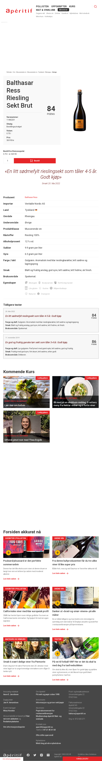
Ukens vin (49, 13)
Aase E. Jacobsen (10, 694)
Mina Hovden (9, 711)
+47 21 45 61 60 (49, 730)
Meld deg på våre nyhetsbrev (48, 743)
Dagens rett (40, 13)
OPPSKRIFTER (59, 6)
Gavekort (64, 13)
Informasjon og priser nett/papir (50, 702)
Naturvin (32, 294)
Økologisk (33, 283)
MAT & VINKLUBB (45, 10)
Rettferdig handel (65, 283)
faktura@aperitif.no (77, 713)
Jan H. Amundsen (10, 702)
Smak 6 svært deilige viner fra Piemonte (24, 661)
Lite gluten (33, 288)
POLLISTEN (42, 6)
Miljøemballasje (60, 288)
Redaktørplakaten (11, 721)
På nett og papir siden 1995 (48, 694)
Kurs (72, 6)
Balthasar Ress (31, 197)
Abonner (63, 10)
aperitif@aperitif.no (44, 727)
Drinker (57, 13)
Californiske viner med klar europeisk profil (26, 611)
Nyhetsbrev (74, 13)
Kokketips (48, 16)
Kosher (46, 288)
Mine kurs (39, 16)
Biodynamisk (47, 283)
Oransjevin (45, 294)
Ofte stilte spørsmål (44, 735)
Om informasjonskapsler (14, 727)
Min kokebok (84, 13)
